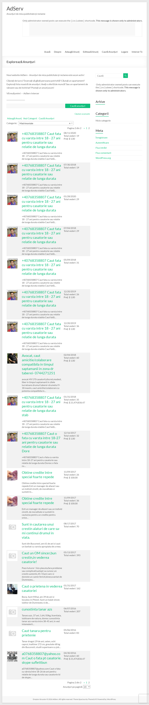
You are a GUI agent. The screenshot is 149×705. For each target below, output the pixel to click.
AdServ (15, 8)
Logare (124, 51)
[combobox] (45, 123)
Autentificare (102, 142)
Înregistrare (101, 137)
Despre (57, 51)
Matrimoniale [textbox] (44, 123)
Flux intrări (101, 147)
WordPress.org (103, 157)
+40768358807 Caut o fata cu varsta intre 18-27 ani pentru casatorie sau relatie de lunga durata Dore (41, 442)
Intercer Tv (137, 51)
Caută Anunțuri (109, 51)
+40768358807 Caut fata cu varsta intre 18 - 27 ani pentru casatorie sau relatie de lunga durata (41, 140)
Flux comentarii (103, 152)
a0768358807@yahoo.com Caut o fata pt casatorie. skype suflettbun (41, 657)
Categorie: (12, 123)
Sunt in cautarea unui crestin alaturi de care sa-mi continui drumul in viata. (41, 530)
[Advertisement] (82, 29)
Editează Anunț (90, 51)
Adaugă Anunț (72, 51)
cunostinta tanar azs (37, 609)
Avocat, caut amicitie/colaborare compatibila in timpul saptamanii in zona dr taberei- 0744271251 (38, 364)
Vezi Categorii (30, 118)
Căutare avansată (82, 114)
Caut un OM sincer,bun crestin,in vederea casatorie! (39, 557)
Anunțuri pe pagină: (73, 686)
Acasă (47, 51)
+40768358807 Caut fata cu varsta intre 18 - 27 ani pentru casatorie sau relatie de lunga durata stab (41, 406)
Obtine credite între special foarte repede (38, 474)
